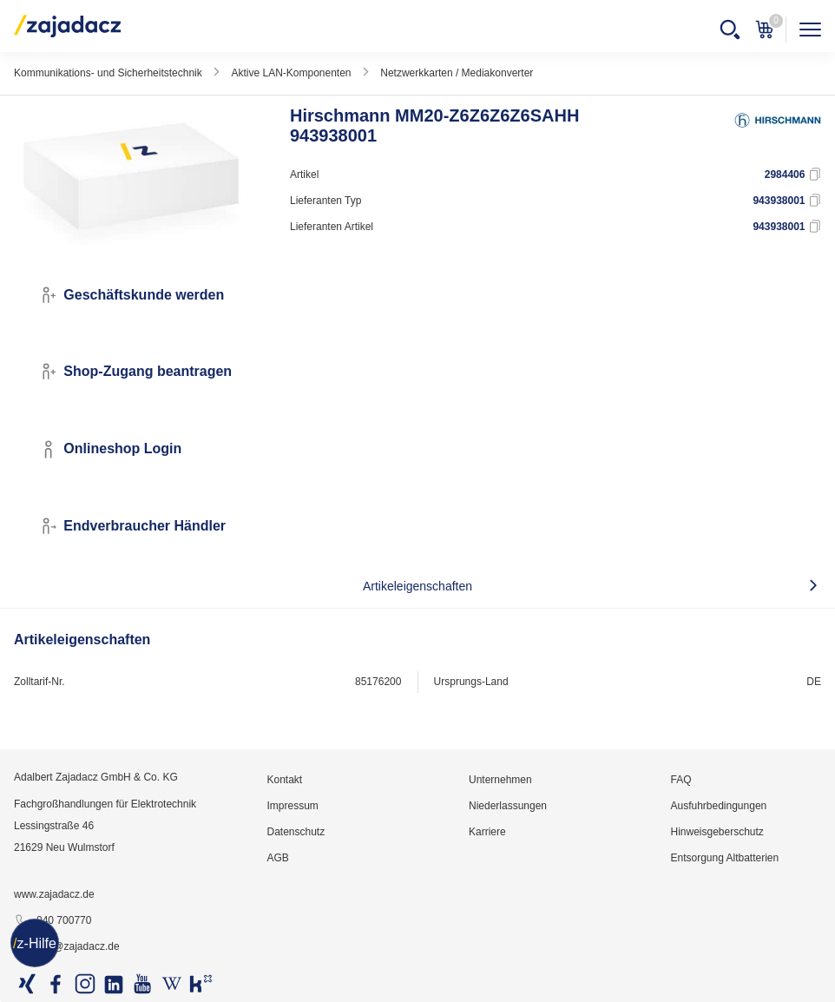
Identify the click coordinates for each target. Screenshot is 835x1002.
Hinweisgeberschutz (716, 832)
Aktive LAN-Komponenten (291, 73)
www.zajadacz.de (54, 894)
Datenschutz (295, 832)
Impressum (292, 806)
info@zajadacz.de (67, 947)
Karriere (487, 832)
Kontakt (284, 780)
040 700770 (52, 921)
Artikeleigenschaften (417, 586)
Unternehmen (500, 780)
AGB (277, 858)
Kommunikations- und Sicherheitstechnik (108, 73)
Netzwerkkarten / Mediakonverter (456, 73)
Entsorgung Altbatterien (724, 858)
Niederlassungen (508, 806)
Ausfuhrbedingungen (718, 806)
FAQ (680, 780)
